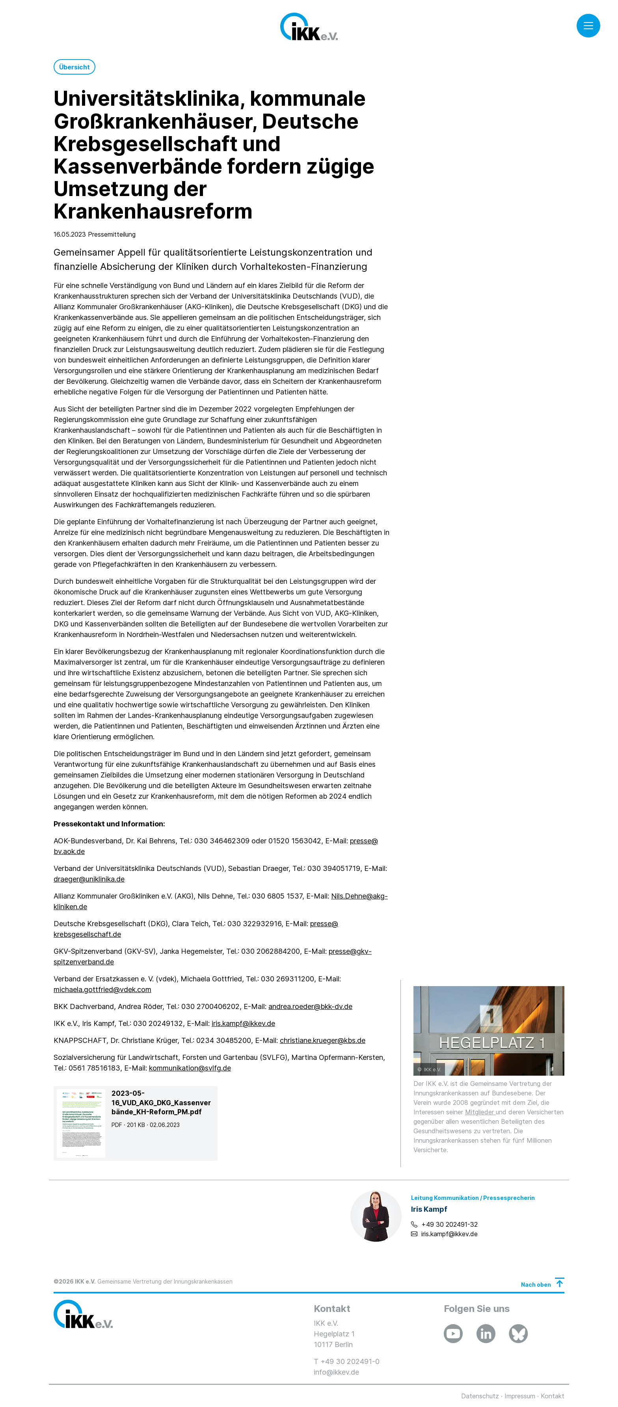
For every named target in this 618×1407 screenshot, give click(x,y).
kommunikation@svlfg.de (190, 1068)
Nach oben (536, 1284)
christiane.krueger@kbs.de (322, 1040)
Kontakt (552, 1396)
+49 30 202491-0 (350, 1361)
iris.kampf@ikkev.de (243, 1023)
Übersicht (74, 67)
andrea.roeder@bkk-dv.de (310, 1006)
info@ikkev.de (336, 1372)
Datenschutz (480, 1396)
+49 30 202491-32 (449, 1224)
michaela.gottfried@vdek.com (102, 989)
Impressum (519, 1396)
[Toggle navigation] (588, 25)
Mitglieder (480, 1112)
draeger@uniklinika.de (89, 879)
